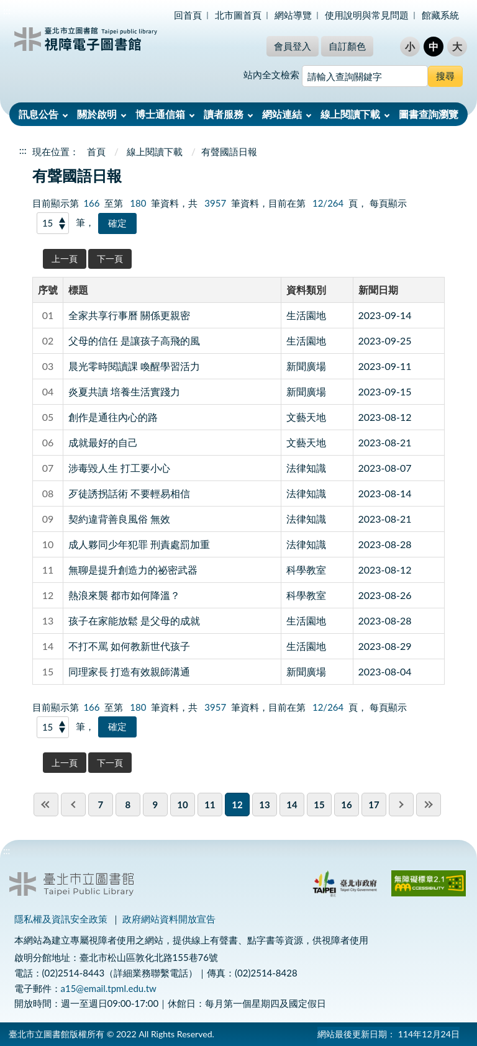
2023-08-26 (385, 595)
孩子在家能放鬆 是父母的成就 (134, 620)
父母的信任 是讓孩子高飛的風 (134, 340)
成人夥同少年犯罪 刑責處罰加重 (139, 544)
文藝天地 (306, 417)
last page (428, 804)
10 (182, 804)
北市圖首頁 (238, 14)
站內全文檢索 (271, 74)
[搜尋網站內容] (365, 76)
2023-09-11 (385, 366)
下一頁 (110, 258)
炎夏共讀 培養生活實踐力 (124, 391)
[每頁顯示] (53, 223)
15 (319, 804)
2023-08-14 (385, 493)
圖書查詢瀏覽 (428, 114)
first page (46, 804)
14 (291, 804)
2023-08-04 (385, 671)
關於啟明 (97, 114)
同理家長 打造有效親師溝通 (129, 671)
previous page (73, 804)
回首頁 (188, 14)
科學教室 (306, 569)
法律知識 (306, 468)
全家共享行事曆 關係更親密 (129, 315)
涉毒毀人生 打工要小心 (119, 468)
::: (7, 10)
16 (346, 804)
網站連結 (282, 114)
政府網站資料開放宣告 (169, 918)
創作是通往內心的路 (113, 417)
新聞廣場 (306, 366)
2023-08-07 (385, 468)
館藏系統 (440, 14)
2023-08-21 (385, 442)
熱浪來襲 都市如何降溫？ (124, 595)
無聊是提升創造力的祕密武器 (133, 569)
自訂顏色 (347, 46)
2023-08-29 (385, 646)
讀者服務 (223, 114)
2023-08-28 (385, 544)
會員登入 (292, 46)
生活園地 (306, 315)
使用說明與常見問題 (367, 14)
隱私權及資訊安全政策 (60, 918)
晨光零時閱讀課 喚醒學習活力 (134, 366)
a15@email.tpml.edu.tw (109, 988)
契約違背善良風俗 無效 (119, 519)
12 (237, 804)
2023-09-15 (385, 391)
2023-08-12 (385, 417)
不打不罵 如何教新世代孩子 (129, 646)
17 (373, 804)
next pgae (401, 804)
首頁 (96, 151)
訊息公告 (38, 114)
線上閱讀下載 (350, 114)
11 (209, 804)
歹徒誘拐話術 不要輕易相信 (129, 493)
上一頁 (65, 258)
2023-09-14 (385, 315)
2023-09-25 (385, 340)
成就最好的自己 (103, 442)
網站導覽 (293, 14)
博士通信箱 (160, 114)
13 (264, 804)
